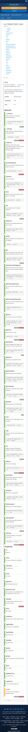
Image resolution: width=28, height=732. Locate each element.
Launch (14, 11)
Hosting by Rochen (14, 731)
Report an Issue (20, 722)
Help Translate (11, 722)
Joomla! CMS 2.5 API (16, 15)
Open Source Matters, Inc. (15, 724)
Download (14, 8)
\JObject (22, 84)
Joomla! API (14, 4)
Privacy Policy (15, 720)
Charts (3, 18)
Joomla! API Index (5, 15)
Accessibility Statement (6, 720)
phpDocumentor (20, 711)
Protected (10, 24)
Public (5, 24)
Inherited (21, 24)
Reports (9, 18)
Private (15, 24)
